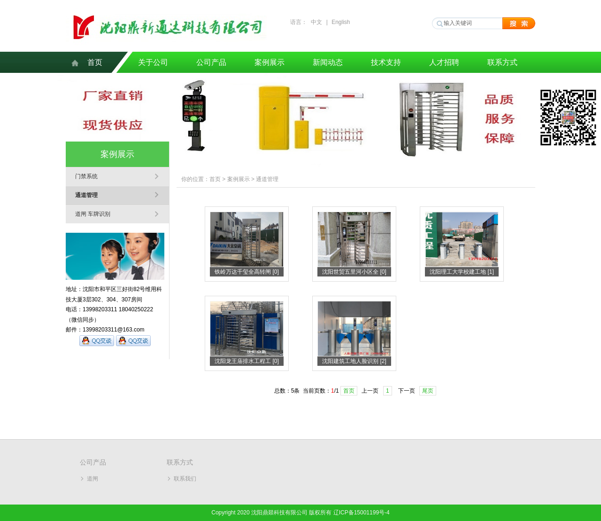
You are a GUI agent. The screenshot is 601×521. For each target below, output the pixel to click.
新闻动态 (328, 62)
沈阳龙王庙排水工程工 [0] (247, 361)
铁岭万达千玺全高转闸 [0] (247, 271)
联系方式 (502, 62)
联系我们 (185, 478)
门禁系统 (86, 176)
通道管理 (86, 195)
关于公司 (153, 62)
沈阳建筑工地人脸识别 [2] (354, 361)
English (340, 22)
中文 (316, 22)
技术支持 (386, 62)
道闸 (92, 478)
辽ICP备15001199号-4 (361, 512)
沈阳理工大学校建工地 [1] (462, 271)
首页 (94, 62)
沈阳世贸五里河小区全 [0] (354, 271)
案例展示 (269, 62)
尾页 (427, 390)
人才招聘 (444, 62)
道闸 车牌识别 (92, 214)
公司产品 (211, 62)
